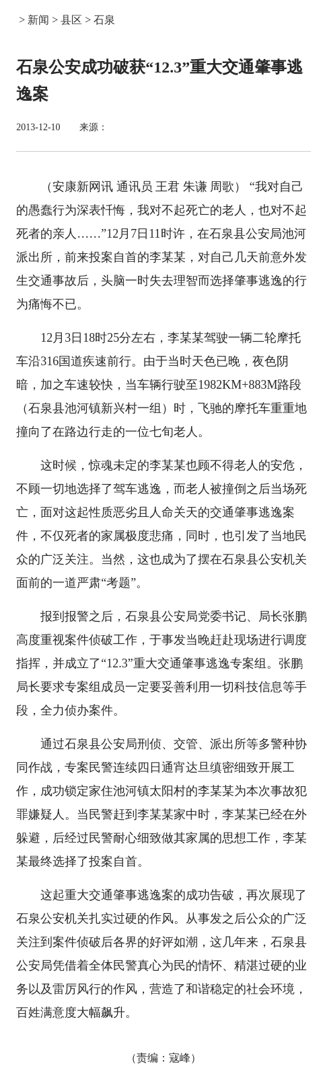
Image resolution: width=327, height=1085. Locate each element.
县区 (71, 20)
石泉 (104, 20)
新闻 (38, 20)
